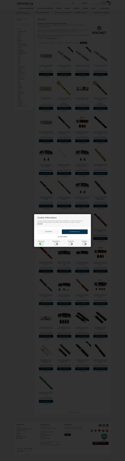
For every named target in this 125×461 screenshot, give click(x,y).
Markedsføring (56, 243)
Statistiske (84, 243)
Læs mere (39, 223)
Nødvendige (41, 243)
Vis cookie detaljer (62, 236)
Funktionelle (71, 243)
